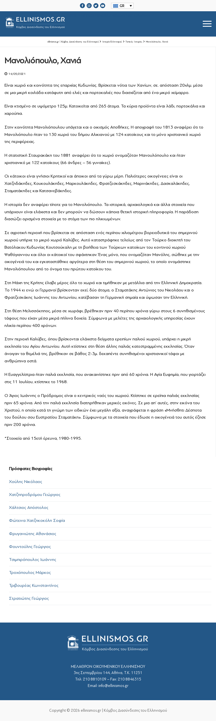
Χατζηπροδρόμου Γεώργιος (34, 494)
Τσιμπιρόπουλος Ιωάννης (32, 559)
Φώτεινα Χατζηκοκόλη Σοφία (37, 520)
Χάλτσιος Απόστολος (28, 507)
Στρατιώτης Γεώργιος (29, 598)
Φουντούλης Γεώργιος (30, 546)
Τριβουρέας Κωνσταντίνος (33, 585)
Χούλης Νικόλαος (25, 481)
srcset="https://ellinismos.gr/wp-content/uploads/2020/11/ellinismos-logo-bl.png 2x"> (80, 24)
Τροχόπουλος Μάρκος (30, 572)
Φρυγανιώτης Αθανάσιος (32, 533)
